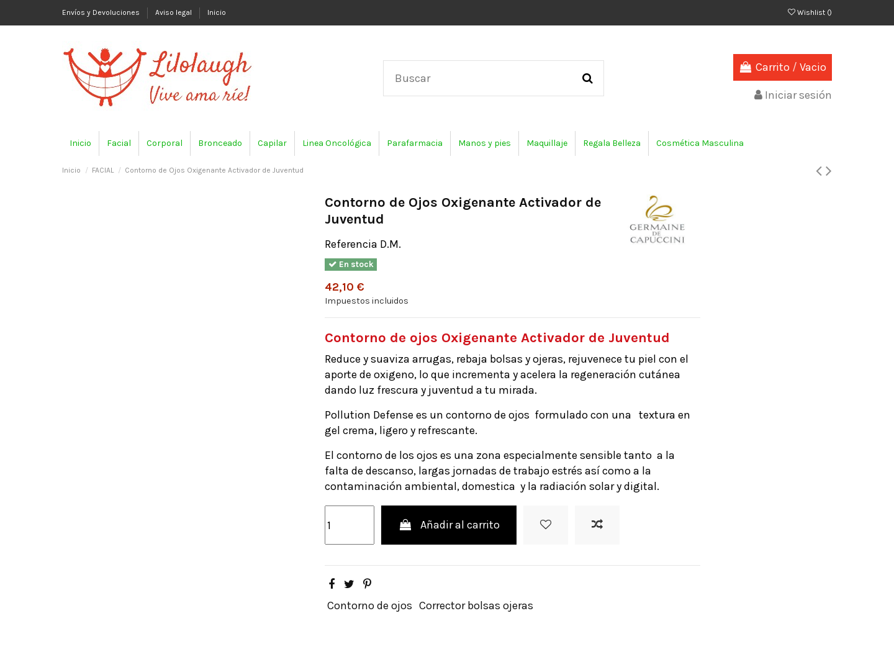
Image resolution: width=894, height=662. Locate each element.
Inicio (216, 12)
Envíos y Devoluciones (102, 12)
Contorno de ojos (369, 605)
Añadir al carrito (449, 525)
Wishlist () (810, 12)
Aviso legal (174, 12)
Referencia (351, 244)
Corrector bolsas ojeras (476, 605)
